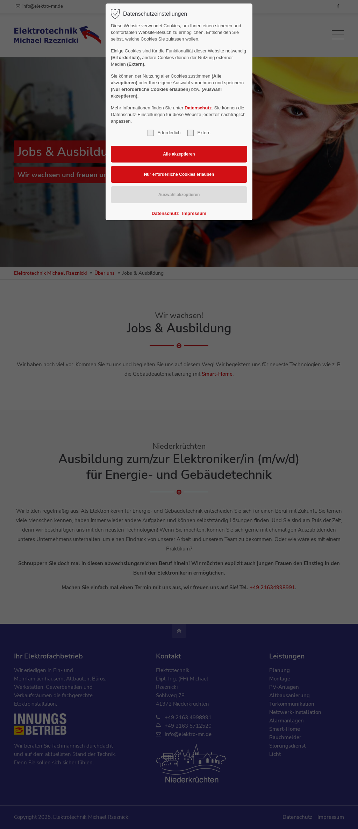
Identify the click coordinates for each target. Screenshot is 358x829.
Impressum (194, 213)
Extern (198, 133)
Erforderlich (164, 133)
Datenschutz (198, 107)
